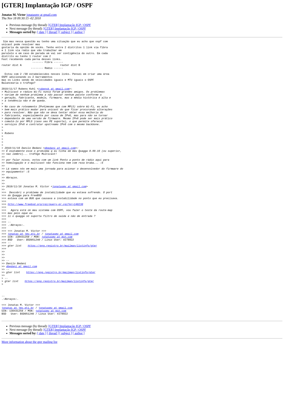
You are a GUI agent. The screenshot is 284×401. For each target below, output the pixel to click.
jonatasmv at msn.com (57, 276)
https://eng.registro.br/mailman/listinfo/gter (62, 287)
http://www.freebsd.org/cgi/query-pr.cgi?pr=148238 (45, 237)
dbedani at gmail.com (60, 169)
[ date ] (41, 32)
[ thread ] (53, 32)
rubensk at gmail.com (53, 98)
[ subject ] (65, 32)
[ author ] (79, 32)
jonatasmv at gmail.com (41, 14)
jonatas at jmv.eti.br (24, 273)
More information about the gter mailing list (29, 397)
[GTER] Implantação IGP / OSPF (69, 25)
